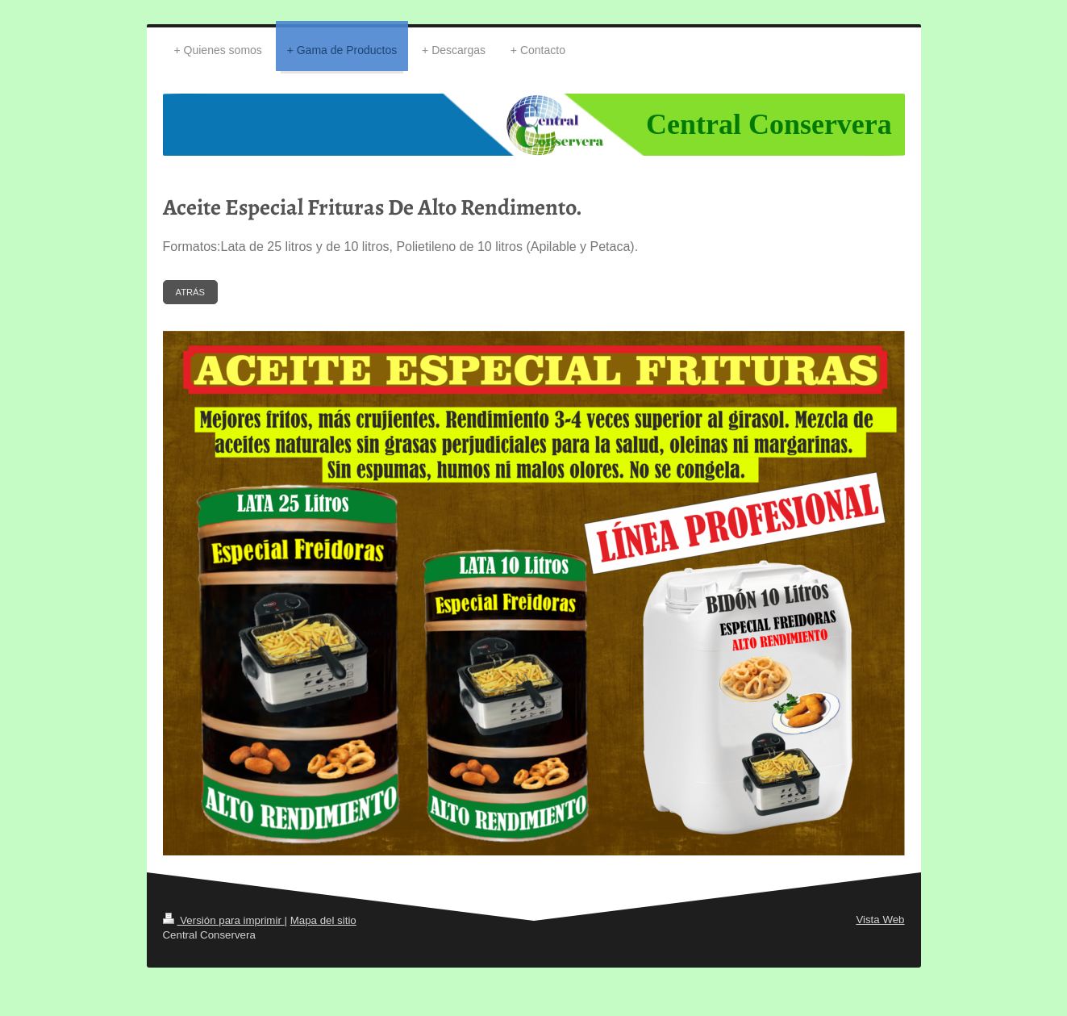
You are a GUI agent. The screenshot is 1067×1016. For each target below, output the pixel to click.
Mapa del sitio (323, 920)
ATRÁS (190, 292)
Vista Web (880, 920)
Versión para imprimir (224, 920)
